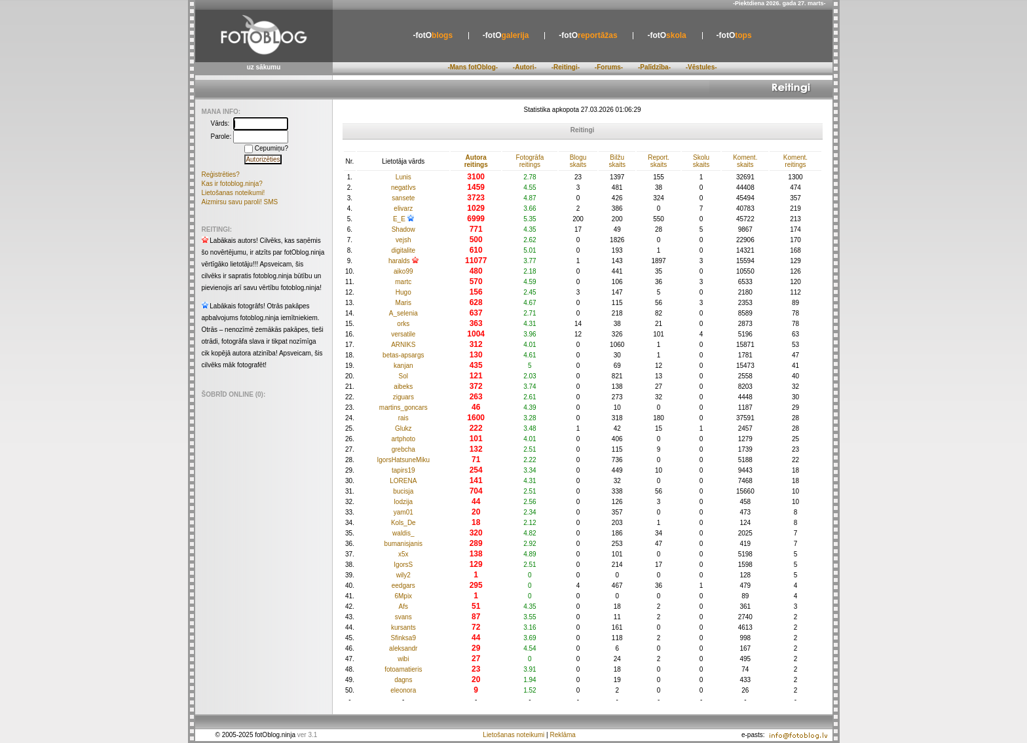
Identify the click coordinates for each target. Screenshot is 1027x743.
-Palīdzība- (654, 67)
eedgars (403, 585)
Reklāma (562, 734)
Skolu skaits (701, 161)
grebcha (403, 449)
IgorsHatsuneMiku (403, 459)
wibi (403, 658)
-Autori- (524, 67)
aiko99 (403, 271)
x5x (403, 554)
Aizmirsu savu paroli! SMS (240, 202)
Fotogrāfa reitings (529, 161)
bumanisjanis (403, 543)
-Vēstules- (701, 67)
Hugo (403, 292)
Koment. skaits (745, 161)
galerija (506, 35)
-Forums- (609, 67)
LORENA (403, 480)
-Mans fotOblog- (472, 67)
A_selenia (403, 313)
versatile (403, 334)
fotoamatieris (403, 669)
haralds (399, 260)
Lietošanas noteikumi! (233, 192)
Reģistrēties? (221, 174)
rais (403, 418)
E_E (399, 219)
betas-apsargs (403, 355)
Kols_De (403, 522)
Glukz (403, 428)
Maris (403, 302)
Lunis (403, 177)
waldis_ (403, 533)
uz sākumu (264, 67)
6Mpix (403, 596)
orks (403, 323)
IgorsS (403, 564)
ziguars (403, 397)
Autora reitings (476, 161)
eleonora (403, 690)
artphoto (403, 439)
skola (666, 35)
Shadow (403, 229)
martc (403, 281)
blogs (433, 35)
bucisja (403, 491)
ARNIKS (403, 344)
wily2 (403, 575)
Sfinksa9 (403, 638)
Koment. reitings (795, 161)
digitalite (403, 250)
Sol (403, 376)
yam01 (403, 512)
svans (403, 617)
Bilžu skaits (617, 161)
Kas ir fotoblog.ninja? (232, 183)
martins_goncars (403, 407)
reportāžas (588, 35)
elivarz (403, 208)
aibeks (403, 386)
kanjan (403, 365)
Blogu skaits (578, 161)
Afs (403, 606)
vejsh (403, 240)
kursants (403, 627)
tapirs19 (403, 470)
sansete (403, 198)
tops (734, 35)
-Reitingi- (565, 67)
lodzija (403, 501)
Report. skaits (658, 161)
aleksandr (403, 648)
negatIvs (403, 187)
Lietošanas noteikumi (513, 734)
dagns (403, 679)
